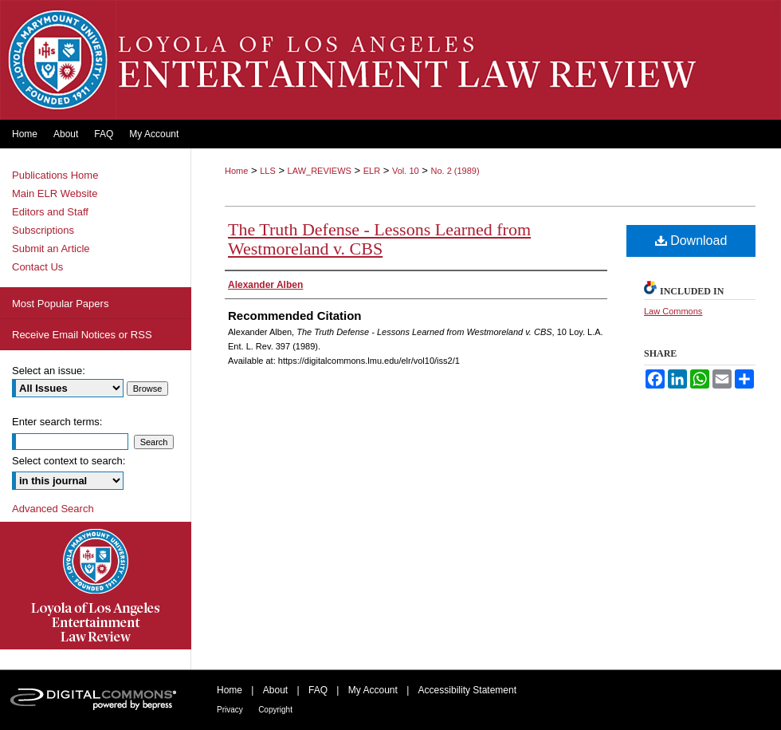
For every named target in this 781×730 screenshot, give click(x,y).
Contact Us (37, 267)
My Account (373, 690)
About (275, 690)
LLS (268, 171)
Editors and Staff (50, 212)
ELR (371, 171)
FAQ (318, 690)
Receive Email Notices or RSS (82, 335)
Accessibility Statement (467, 690)
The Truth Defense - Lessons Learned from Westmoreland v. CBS (379, 238)
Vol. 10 (405, 171)
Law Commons (673, 311)
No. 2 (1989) (454, 171)
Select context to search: (68, 461)
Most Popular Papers (60, 304)
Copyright (275, 709)
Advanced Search (53, 509)
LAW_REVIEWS (319, 171)
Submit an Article (51, 249)
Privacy (230, 709)
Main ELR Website (54, 193)
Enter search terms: (57, 422)
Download (691, 240)
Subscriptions (43, 230)
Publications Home (55, 175)
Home (236, 171)
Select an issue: (48, 371)
